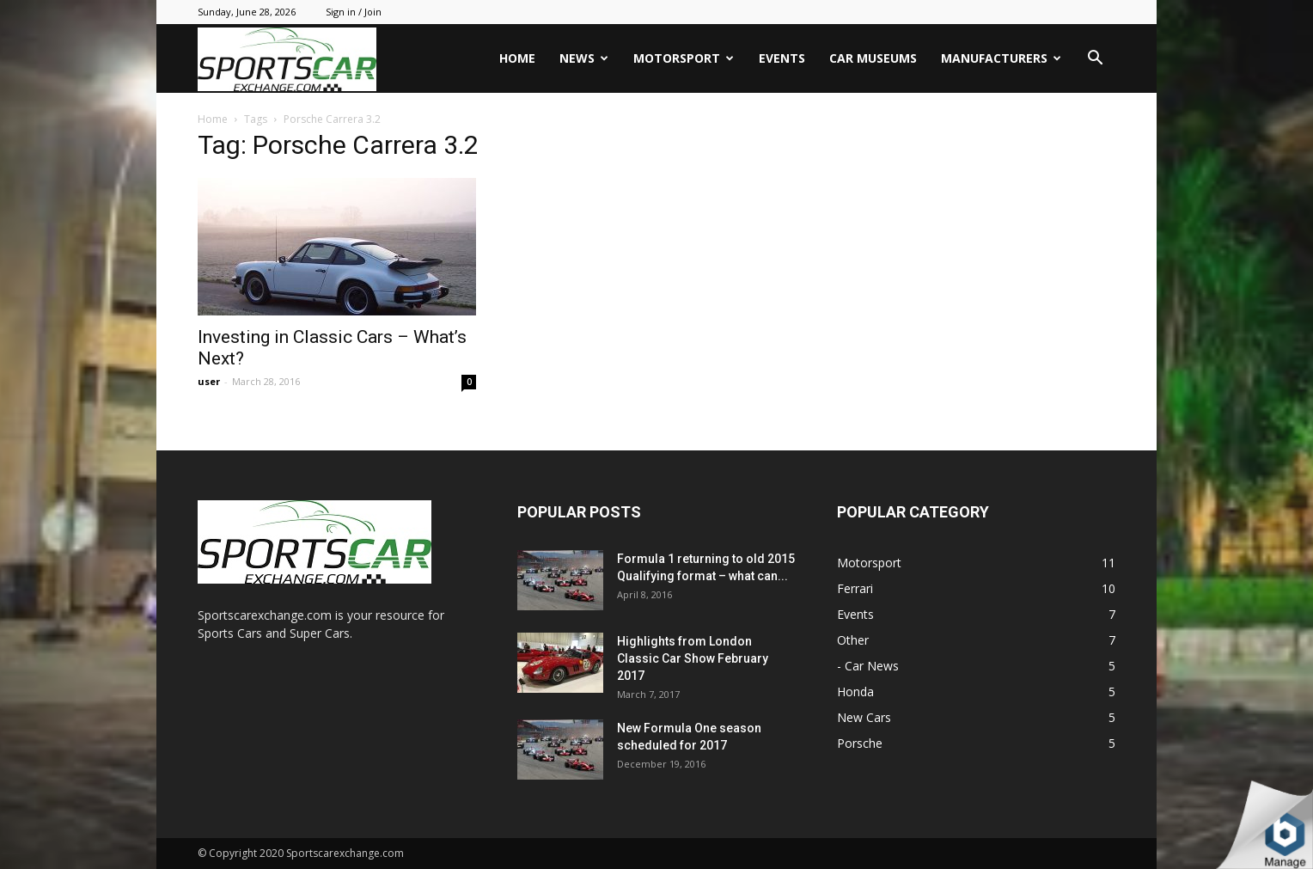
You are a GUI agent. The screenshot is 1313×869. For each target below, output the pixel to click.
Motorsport (683, 58)
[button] (1094, 60)
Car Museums (873, 58)
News (583, 58)
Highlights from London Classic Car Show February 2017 (692, 658)
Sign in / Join (354, 11)
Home (517, 58)
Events (782, 58)
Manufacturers (1001, 58)
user (209, 381)
